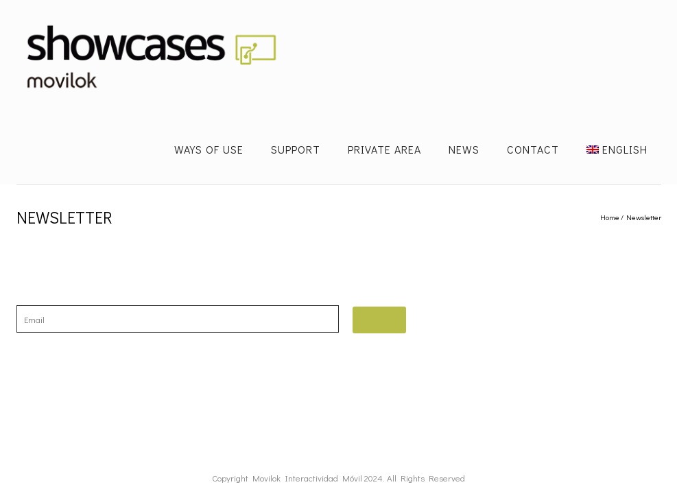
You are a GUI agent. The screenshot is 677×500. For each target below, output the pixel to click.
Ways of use (209, 149)
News (464, 149)
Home (609, 217)
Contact (533, 149)
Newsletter (643, 217)
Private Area (384, 149)
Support (295, 149)
